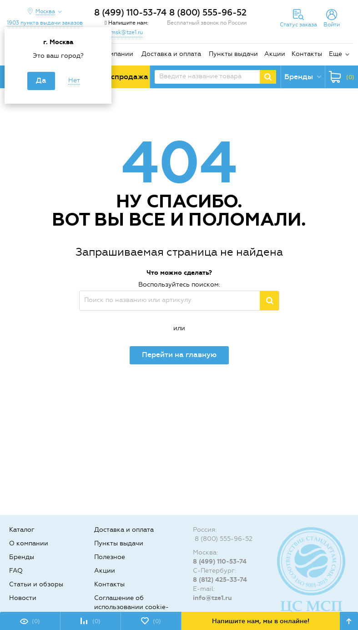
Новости (22, 598)
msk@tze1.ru (127, 32)
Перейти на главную (179, 354)
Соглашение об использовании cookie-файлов (131, 607)
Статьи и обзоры (36, 584)
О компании (113, 54)
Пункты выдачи (233, 54)
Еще (335, 54)
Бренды (21, 557)
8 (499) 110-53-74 (130, 12)
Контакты (307, 54)
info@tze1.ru (212, 598)
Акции (274, 54)
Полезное (109, 557)
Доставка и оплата (171, 54)
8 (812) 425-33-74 (220, 580)
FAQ (16, 571)
